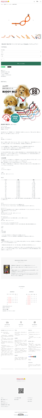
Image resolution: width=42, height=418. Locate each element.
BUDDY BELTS (15, 4)
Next (33, 20)
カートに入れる (21, 63)
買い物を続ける (3, 76)
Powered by (21, 414)
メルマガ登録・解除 (17, 397)
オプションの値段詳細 (4, 73)
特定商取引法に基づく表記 (5, 404)
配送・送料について (4, 399)
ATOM (17, 399)
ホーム (2, 4)
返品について (3, 70)
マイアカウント (30, 397)
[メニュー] (40, 1)
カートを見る (30, 399)
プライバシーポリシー (4, 406)
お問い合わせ (30, 401)
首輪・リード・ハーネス (7, 4)
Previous (9, 20)
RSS (15, 399)
